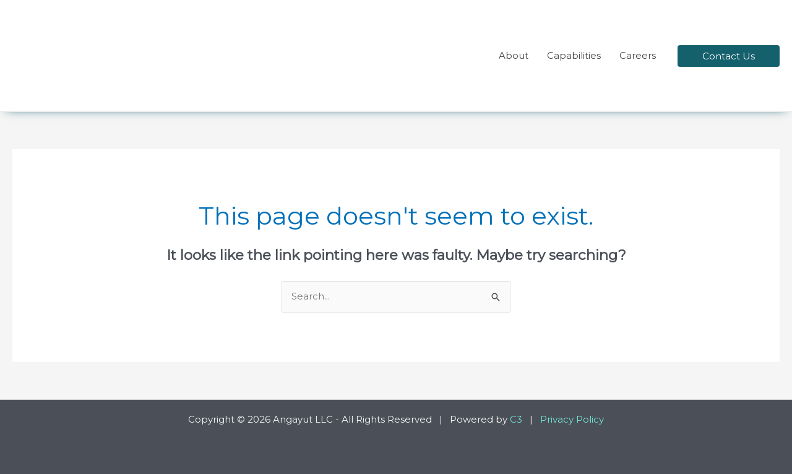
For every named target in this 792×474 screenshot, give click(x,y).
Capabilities (574, 55)
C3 (516, 419)
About (513, 55)
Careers (637, 55)
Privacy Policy (572, 419)
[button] (729, 56)
